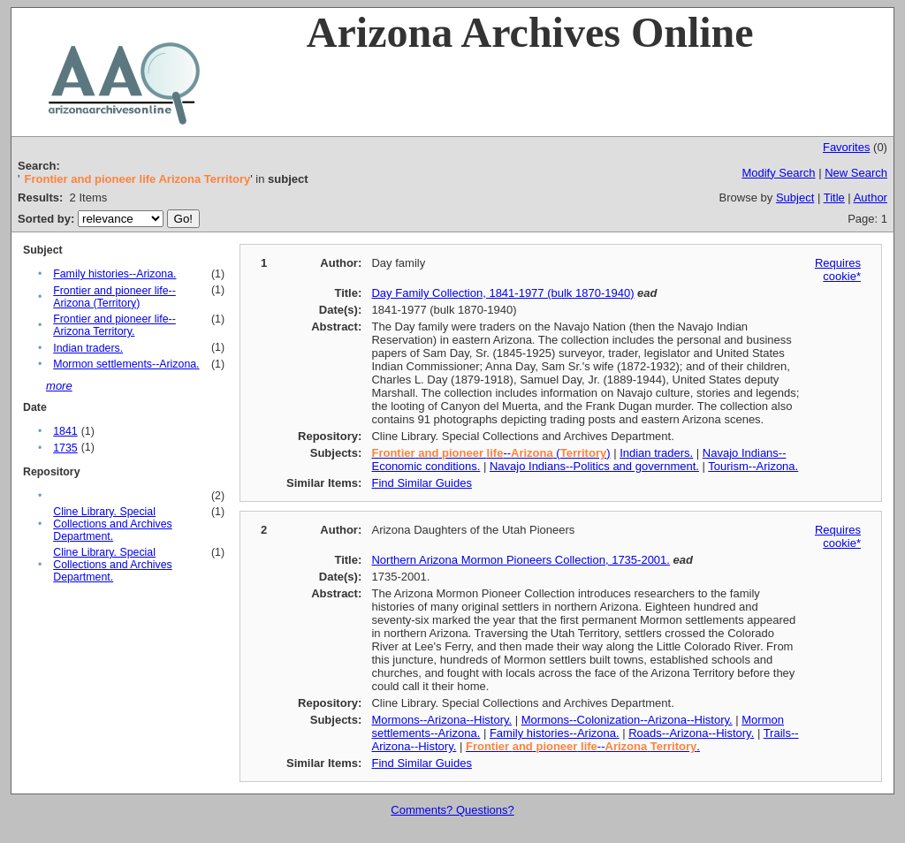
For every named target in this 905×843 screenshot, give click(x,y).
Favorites (846, 147)
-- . (583, 746)
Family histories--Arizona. (114, 274)
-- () (490, 452)
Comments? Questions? (452, 809)
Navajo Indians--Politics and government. (594, 466)
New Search (856, 172)
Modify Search (778, 172)
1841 (65, 431)
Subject (795, 197)
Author (870, 197)
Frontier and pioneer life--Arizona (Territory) (114, 297)
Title (834, 197)
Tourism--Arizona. (753, 466)
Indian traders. (88, 348)
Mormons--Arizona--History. (441, 719)
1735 (65, 448)
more (59, 385)
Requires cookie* (838, 269)
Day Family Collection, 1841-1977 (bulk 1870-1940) (502, 293)
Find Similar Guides (421, 483)
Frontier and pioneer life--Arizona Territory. (114, 325)
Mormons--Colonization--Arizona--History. (627, 719)
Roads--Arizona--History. (691, 733)
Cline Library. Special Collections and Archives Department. (112, 524)
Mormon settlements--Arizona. (126, 364)
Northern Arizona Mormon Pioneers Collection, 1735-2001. (520, 559)
